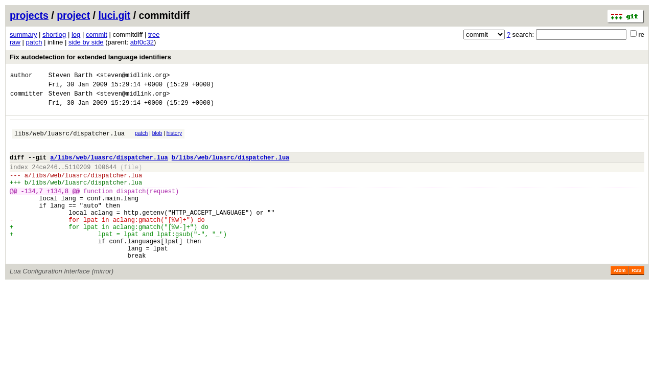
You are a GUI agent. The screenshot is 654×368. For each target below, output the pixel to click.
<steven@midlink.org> (133, 76)
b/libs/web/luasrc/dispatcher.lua (230, 168)
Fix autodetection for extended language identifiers (90, 57)
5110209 (77, 179)
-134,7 (32, 207)
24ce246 (44, 179)
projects (29, 15)
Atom (619, 301)
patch (34, 42)
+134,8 (57, 207)
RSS (636, 301)
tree (153, 34)
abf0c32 (142, 42)
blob (157, 139)
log (76, 34)
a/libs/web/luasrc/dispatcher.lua (109, 168)
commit (96, 34)
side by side (86, 42)
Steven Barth (70, 76)
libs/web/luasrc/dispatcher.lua (69, 140)
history (174, 139)
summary (23, 34)
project (73, 15)
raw (15, 42)
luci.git (114, 15)
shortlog (54, 34)
